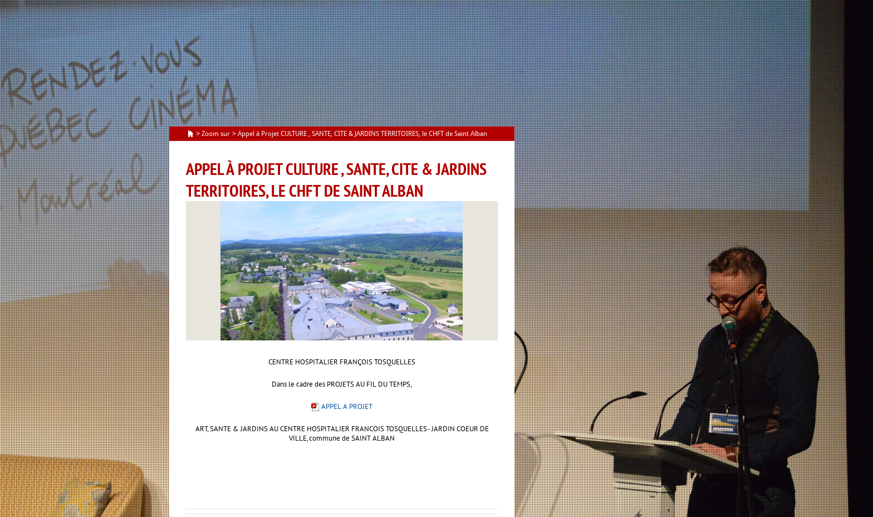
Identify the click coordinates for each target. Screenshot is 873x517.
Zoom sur (216, 134)
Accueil (190, 134)
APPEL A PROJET (346, 406)
